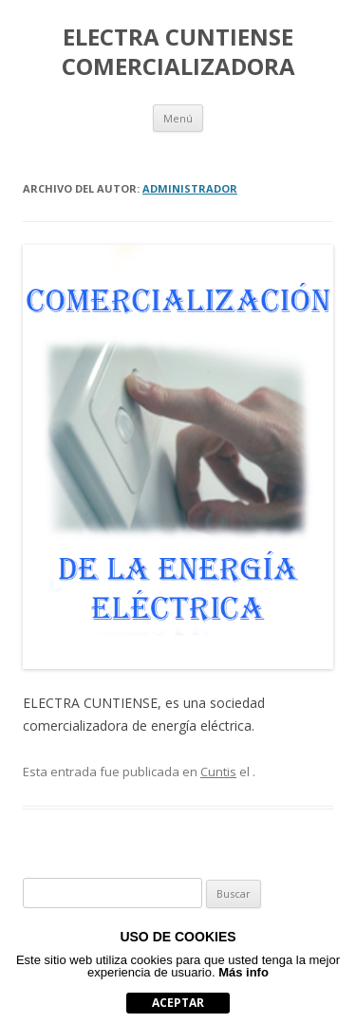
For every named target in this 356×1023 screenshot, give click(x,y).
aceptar (178, 1003)
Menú (178, 118)
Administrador (189, 188)
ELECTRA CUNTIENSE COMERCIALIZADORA (178, 52)
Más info (243, 972)
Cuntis (218, 771)
